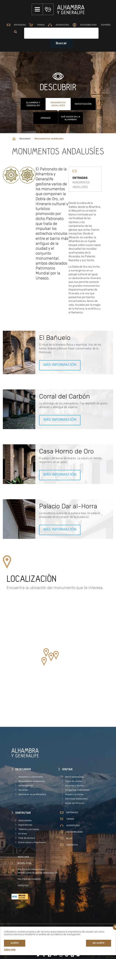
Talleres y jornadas (28, 830)
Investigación (83, 104)
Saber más (9, 950)
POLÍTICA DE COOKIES (29, 880)
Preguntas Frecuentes (77, 790)
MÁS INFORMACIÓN (59, 366)
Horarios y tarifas (74, 786)
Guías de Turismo (74, 804)
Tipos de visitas (73, 782)
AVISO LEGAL (25, 864)
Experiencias (25, 825)
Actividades (25, 821)
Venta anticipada (74, 777)
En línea (22, 834)
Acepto (15, 943)
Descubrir (25, 139)
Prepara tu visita (74, 795)
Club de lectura (26, 838)
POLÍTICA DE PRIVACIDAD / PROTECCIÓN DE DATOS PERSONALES (38, 872)
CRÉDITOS (23, 886)
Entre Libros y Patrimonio (32, 843)
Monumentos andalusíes (58, 105)
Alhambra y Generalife (33, 105)
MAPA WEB (23, 857)
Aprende (46, 118)
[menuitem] (13, 32)
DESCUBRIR (58, 88)
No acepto (98, 943)
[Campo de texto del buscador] (70, 33)
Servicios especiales (76, 799)
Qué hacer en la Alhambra (70, 119)
